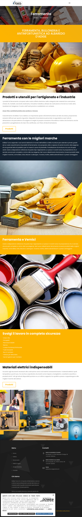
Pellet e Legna (16, 463)
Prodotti (9, 128)
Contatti (15, 470)
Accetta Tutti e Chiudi (44, 514)
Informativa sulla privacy (63, 511)
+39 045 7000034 (50, 456)
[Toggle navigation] (69, 3)
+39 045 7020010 (50, 463)
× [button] (53, 495)
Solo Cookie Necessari (26, 514)
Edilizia (15, 456)
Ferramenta (16, 460)
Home (36, 18)
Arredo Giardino (17, 467)
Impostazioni (12, 514)
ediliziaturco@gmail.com (58, 468)
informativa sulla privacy (35, 509)
